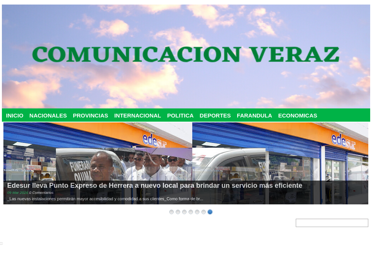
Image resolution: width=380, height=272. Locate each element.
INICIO (14, 115)
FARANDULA (254, 115)
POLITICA (180, 115)
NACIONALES (48, 115)
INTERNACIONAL (137, 115)
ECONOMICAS (297, 115)
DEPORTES (215, 115)
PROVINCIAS (90, 115)
